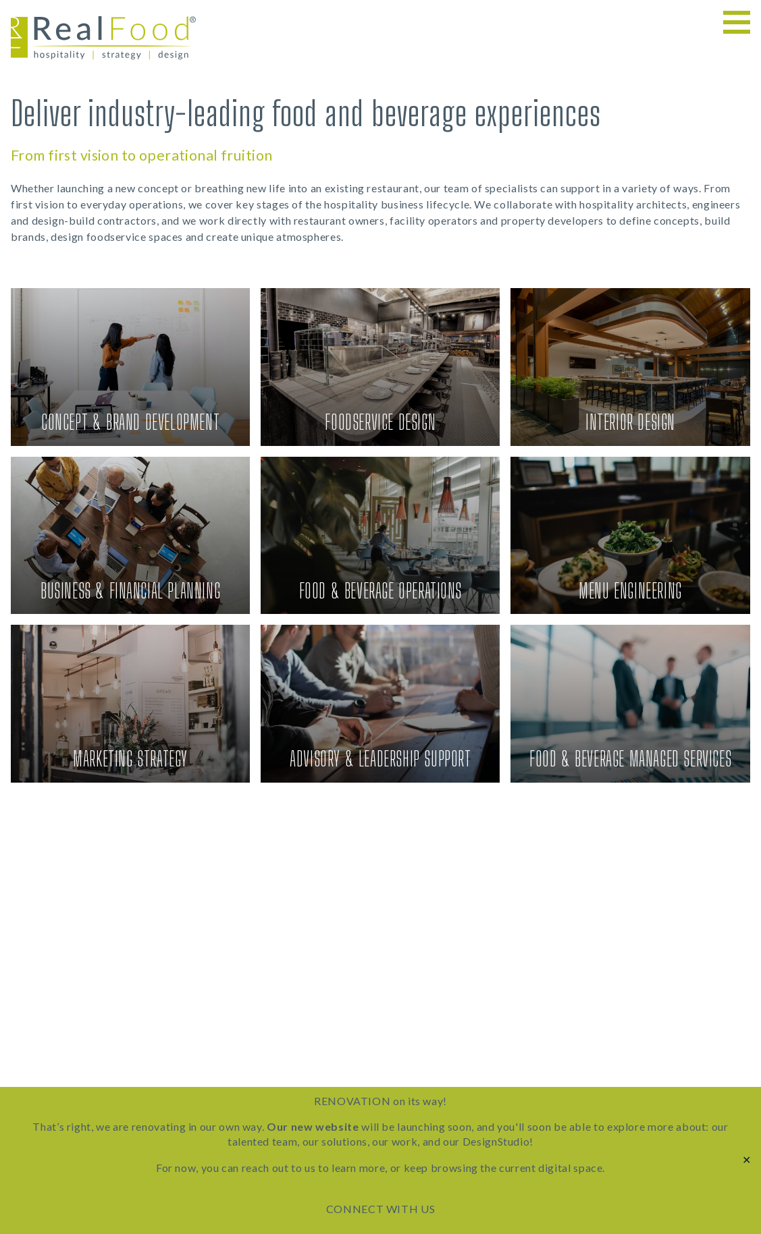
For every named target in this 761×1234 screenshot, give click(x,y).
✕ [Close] (746, 1160)
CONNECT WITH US (381, 1208)
